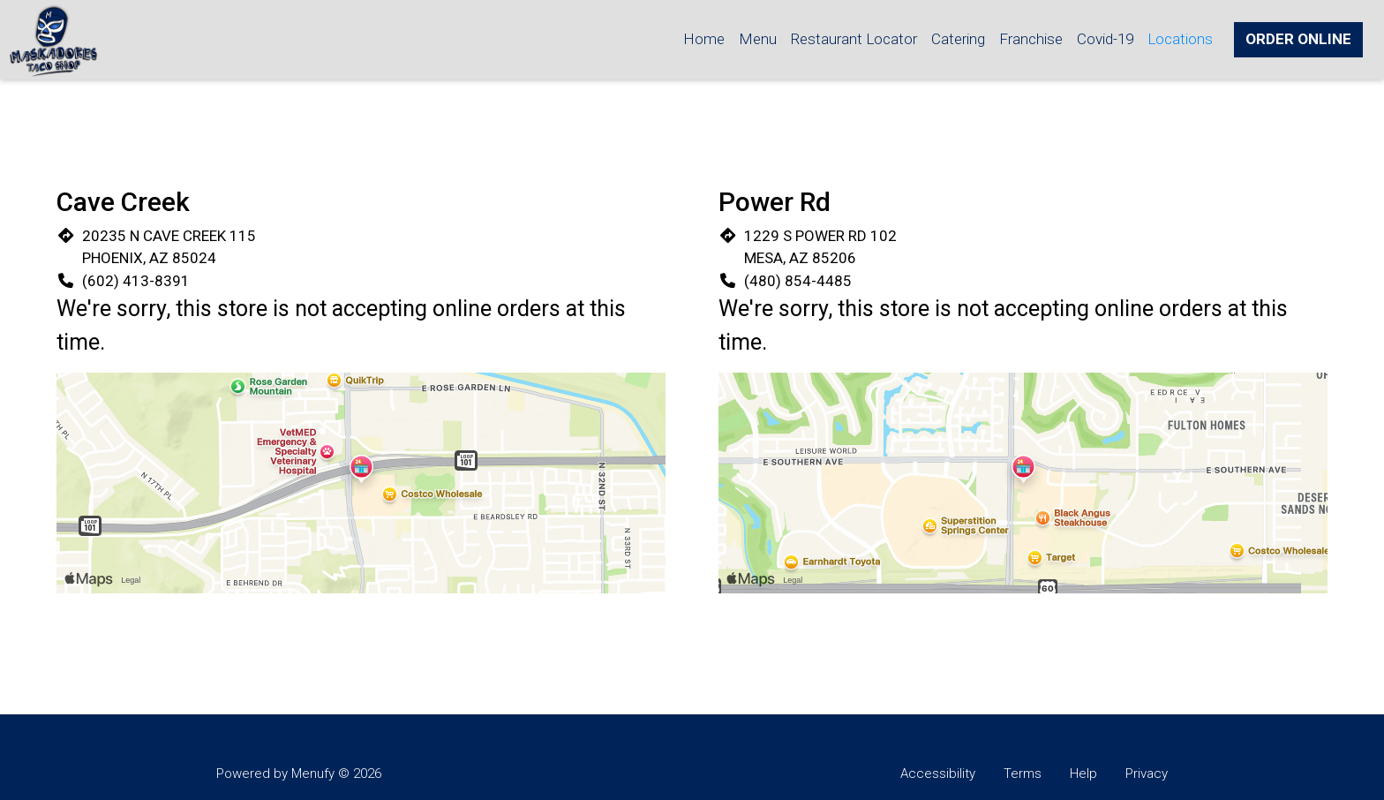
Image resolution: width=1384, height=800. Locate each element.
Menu (758, 39)
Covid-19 (1105, 39)
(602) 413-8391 (136, 281)
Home (704, 39)
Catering (958, 39)
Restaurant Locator (854, 39)
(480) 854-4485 (798, 281)
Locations (1180, 39)
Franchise (1031, 39)
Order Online (1298, 39)
